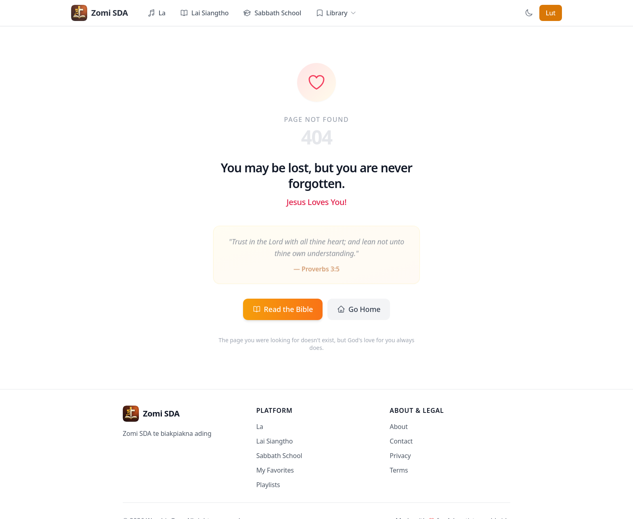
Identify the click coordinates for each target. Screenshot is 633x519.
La (259, 426)
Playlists (268, 484)
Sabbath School (279, 455)
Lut (550, 12)
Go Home (358, 309)
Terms (399, 470)
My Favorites (275, 470)
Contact (401, 441)
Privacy (400, 455)
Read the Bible (283, 309)
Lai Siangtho (274, 441)
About (399, 426)
